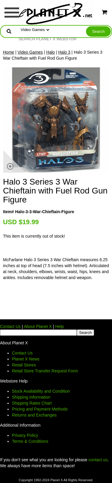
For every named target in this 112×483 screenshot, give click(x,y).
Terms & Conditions (30, 441)
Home (8, 52)
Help (59, 326)
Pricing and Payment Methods (40, 409)
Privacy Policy (25, 435)
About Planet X (38, 326)
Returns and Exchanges (34, 415)
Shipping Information (31, 397)
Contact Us (10, 326)
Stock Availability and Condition (41, 391)
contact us (98, 459)
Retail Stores (24, 365)
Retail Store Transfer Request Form (45, 371)
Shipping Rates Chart (32, 403)
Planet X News (25, 359)
